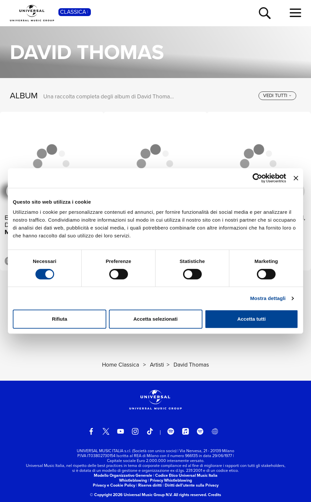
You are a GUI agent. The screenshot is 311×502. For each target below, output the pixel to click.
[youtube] (120, 431)
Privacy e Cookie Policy (114, 485)
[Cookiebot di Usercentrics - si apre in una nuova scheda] (257, 178)
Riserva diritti (150, 485)
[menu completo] (295, 13)
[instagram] (135, 431)
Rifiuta (59, 319)
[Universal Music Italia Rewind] (214, 431)
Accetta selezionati (155, 319)
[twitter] (106, 431)
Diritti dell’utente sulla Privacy (191, 485)
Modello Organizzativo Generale (123, 475)
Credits (214, 495)
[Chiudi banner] (296, 178)
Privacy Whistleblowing (171, 480)
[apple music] (185, 431)
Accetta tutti (251, 319)
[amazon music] (200, 431)
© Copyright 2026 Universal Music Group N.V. (131, 495)
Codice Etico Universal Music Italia (186, 475)
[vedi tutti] (277, 95)
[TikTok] (150, 431)
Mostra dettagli (267, 298)
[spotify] (170, 431)
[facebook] (91, 431)
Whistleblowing (133, 480)
